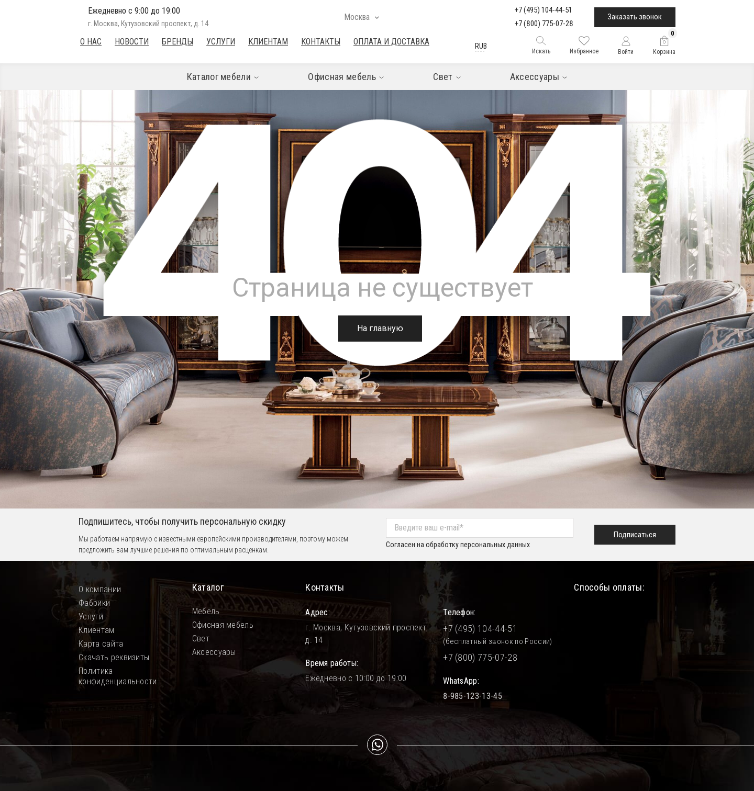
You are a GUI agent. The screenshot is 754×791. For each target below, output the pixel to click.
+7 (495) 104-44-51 (543, 10)
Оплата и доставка (391, 42)
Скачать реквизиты (114, 657)
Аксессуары (214, 652)
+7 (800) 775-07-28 (544, 23)
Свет (200, 638)
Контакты (320, 42)
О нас (91, 42)
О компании (100, 589)
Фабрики (94, 603)
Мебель (206, 611)
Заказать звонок (634, 16)
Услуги (220, 42)
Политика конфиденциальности (118, 671)
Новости (132, 42)
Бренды (177, 42)
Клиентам (268, 42)
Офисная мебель (222, 625)
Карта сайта (101, 644)
